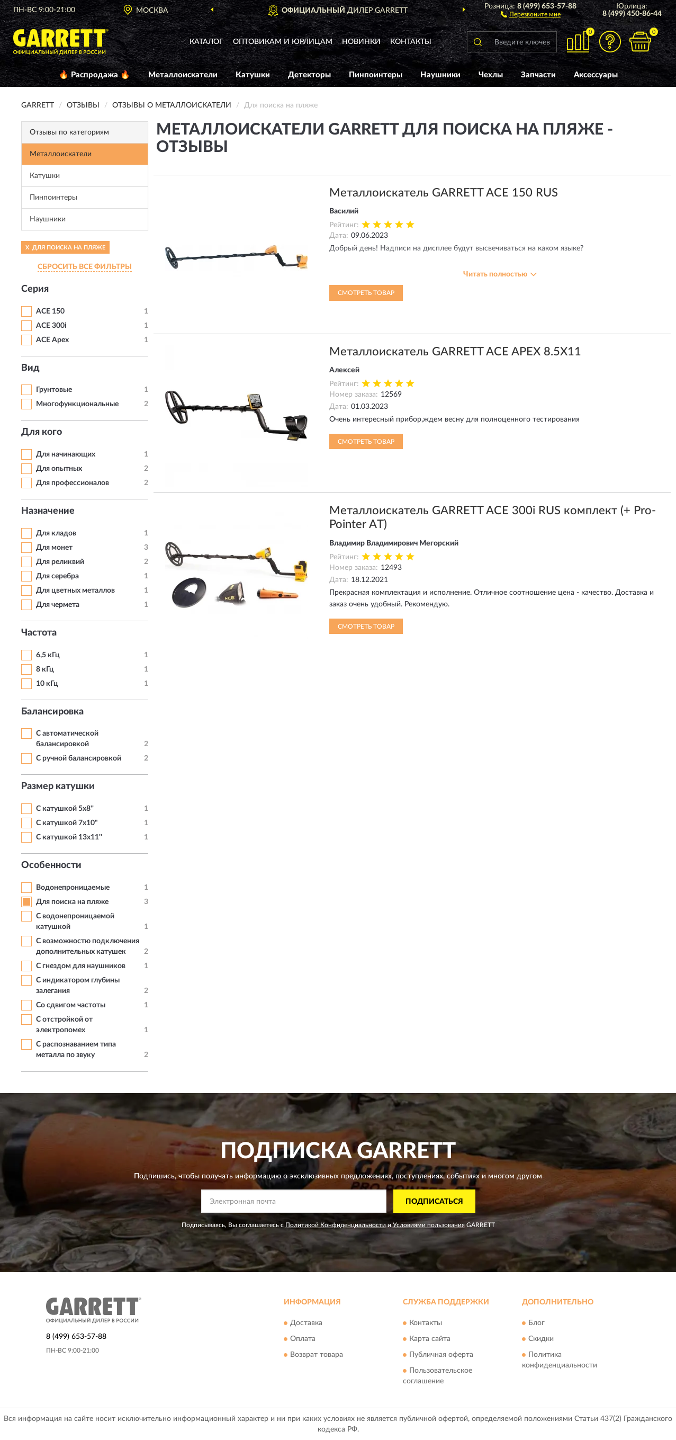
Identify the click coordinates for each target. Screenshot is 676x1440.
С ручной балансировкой (78, 758)
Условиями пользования (429, 1225)
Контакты (410, 42)
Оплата (303, 1339)
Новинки (361, 42)
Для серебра (57, 576)
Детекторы (309, 75)
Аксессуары (596, 75)
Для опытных (59, 468)
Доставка (306, 1323)
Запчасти (538, 75)
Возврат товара (316, 1354)
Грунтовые (54, 389)
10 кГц (47, 683)
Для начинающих (65, 454)
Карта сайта (429, 1339)
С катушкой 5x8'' (65, 808)
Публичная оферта (441, 1354)
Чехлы (491, 75)
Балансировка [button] (52, 712)
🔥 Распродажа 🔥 (94, 75)
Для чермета (57, 605)
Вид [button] (30, 368)
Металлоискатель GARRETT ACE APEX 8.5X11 (455, 351)
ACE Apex (52, 340)
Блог (536, 1323)
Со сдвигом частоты (70, 1005)
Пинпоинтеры (375, 75)
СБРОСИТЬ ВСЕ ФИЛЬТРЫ (85, 267)
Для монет (54, 547)
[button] (531, 14)
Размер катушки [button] (58, 786)
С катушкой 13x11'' (69, 837)
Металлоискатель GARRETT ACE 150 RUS (443, 193)
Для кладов (56, 533)
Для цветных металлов (75, 590)
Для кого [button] (41, 432)
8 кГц (45, 669)
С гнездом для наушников (80, 966)
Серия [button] (35, 289)
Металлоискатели (183, 75)
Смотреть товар (366, 293)
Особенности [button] (51, 865)
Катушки (253, 75)
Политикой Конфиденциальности (335, 1225)
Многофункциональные (77, 404)
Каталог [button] (206, 42)
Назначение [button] (48, 511)
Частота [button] (39, 633)
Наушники (440, 75)
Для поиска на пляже (72, 902)
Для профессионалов (72, 483)
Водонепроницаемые (73, 887)
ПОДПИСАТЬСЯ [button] (434, 1201)
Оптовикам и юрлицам (282, 42)
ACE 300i (51, 325)
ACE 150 (50, 311)
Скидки (541, 1339)
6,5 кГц (48, 655)
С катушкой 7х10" (67, 823)
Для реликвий (60, 562)
